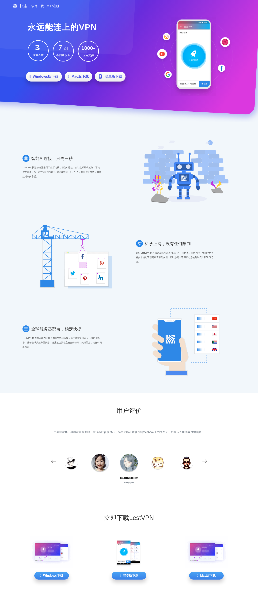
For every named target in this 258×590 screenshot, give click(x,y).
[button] (53, 461)
